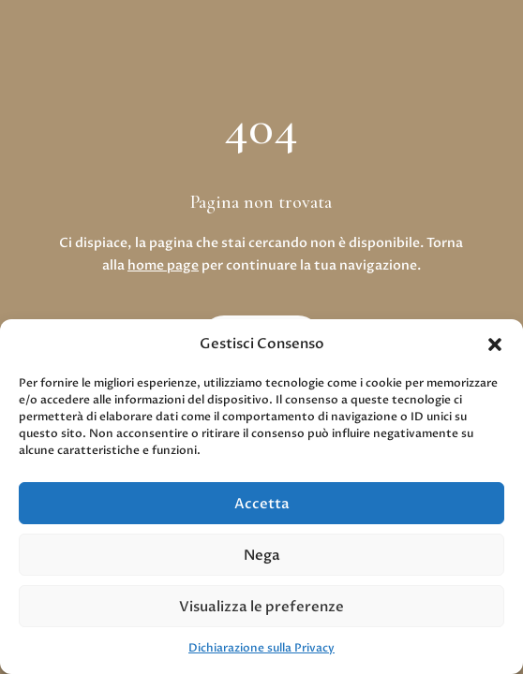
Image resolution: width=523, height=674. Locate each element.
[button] (495, 344)
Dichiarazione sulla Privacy (261, 647)
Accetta (262, 503)
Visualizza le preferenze (261, 606)
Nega (262, 555)
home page (163, 265)
